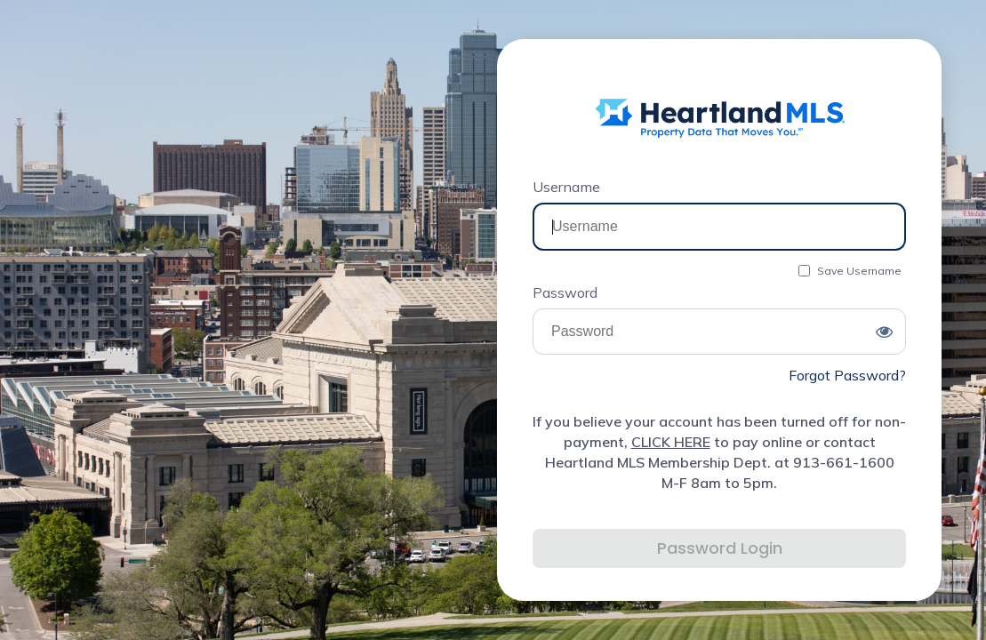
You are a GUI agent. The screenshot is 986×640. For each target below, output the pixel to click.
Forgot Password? (847, 375)
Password (565, 292)
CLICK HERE (670, 442)
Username (566, 187)
